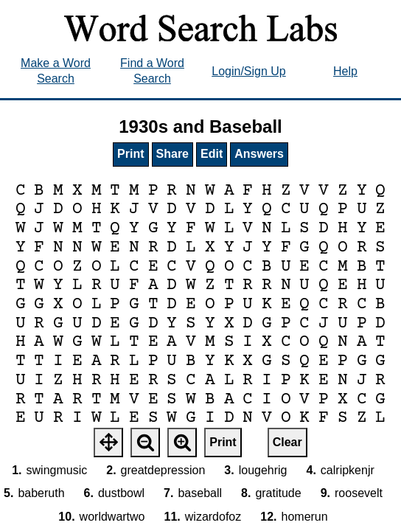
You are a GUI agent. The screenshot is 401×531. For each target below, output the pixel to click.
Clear (287, 442)
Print (130, 154)
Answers (259, 154)
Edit (211, 154)
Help (345, 71)
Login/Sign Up (249, 71)
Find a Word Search (152, 71)
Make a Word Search (56, 71)
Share (172, 154)
